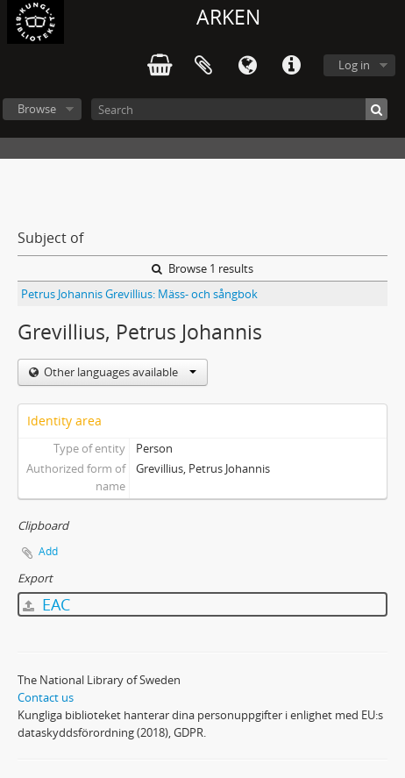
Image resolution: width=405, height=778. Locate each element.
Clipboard (203, 66)
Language (247, 66)
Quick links (291, 66)
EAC (46, 604)
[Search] (239, 109)
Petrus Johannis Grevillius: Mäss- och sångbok (139, 294)
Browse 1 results (202, 268)
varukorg (159, 66)
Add (48, 551)
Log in (354, 65)
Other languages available (118, 372)
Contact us (46, 697)
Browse (37, 109)
